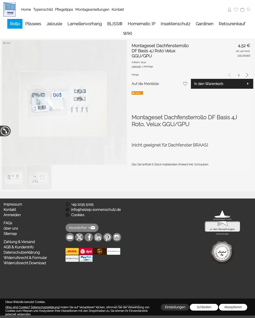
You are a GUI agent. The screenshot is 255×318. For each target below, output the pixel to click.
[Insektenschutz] (175, 24)
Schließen (204, 307)
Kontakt (118, 9)
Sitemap (10, 234)
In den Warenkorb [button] (208, 84)
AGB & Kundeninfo (19, 247)
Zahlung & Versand (19, 242)
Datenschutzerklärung (22, 252)
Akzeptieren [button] (233, 307)
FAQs (8, 223)
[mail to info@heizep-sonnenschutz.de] (70, 237)
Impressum (13, 204)
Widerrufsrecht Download (25, 263)
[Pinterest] (107, 237)
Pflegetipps (64, 9)
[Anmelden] (229, 9)
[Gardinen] (204, 24)
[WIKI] (127, 33)
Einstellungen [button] (175, 307)
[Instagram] (116, 237)
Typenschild (43, 9)
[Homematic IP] (141, 24)
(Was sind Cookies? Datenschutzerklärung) (32, 307)
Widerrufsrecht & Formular (25, 258)
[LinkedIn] (98, 237)
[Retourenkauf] (232, 24)
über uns (11, 228)
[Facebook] (88, 237)
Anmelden (12, 215)
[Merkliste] (236, 9)
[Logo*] (10, 3)
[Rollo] (14, 24)
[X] (79, 237)
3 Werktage (142, 66)
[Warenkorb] (242, 9)
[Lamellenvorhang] (84, 24)
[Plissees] (33, 24)
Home (26, 9)
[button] (248, 9)
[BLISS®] (114, 24)
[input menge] (238, 75)
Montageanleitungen (92, 9)
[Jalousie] (54, 24)
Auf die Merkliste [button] (145, 84)
